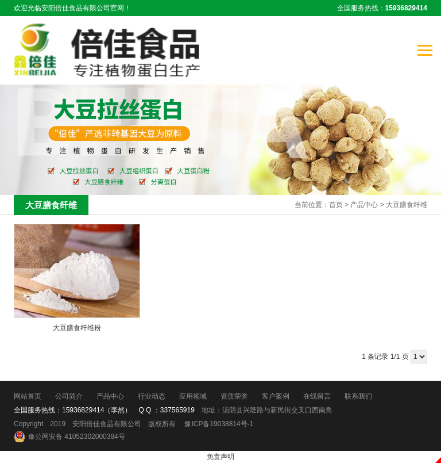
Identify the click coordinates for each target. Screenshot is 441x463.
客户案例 (275, 396)
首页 (336, 205)
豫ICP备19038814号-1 (218, 424)
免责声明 (220, 457)
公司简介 (69, 396)
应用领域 (193, 396)
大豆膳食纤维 (406, 205)
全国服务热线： (382, 8)
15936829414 (83, 410)
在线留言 (317, 396)
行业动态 (151, 396)
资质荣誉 (234, 396)
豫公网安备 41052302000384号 (76, 437)
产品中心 (364, 205)
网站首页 (27, 396)
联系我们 (358, 396)
